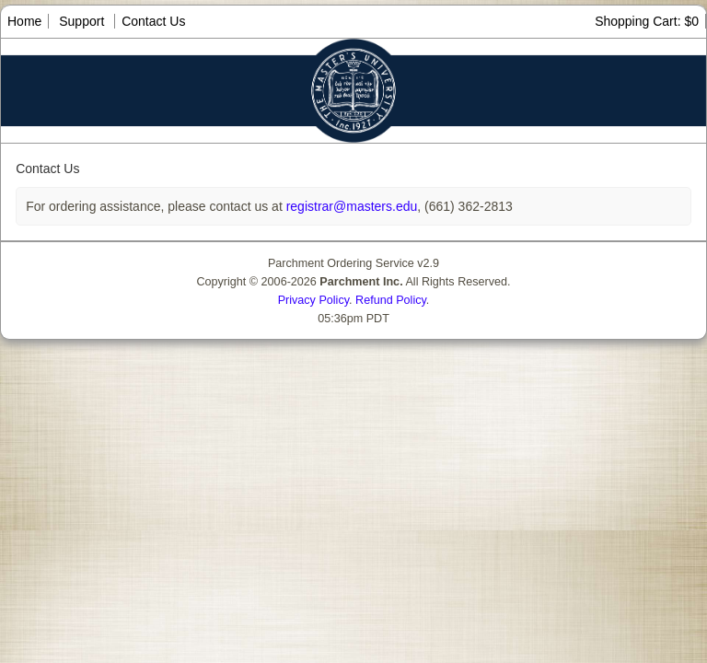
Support (81, 21)
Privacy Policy (313, 300)
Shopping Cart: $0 (647, 21)
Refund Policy (390, 300)
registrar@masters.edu (350, 206)
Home (24, 21)
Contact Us (153, 21)
